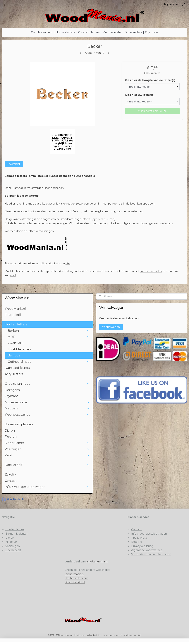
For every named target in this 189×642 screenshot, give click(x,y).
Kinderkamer (47, 443)
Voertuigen (47, 449)
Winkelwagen (111, 327)
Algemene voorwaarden (146, 550)
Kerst (47, 455)
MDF (49, 337)
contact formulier (151, 271)
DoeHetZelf (47, 465)
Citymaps (11, 396)
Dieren (10, 430)
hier (68, 263)
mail (13, 275)
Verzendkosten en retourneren (151, 554)
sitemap (80, 635)
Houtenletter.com (76, 578)
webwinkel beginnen (101, 635)
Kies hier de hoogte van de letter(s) (150, 80)
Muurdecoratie (112, 32)
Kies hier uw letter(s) (139, 95)
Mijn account (175, 4)
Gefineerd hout (49, 361)
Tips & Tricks (139, 537)
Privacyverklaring (142, 546)
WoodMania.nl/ (12, 499)
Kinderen (11, 541)
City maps (151, 32)
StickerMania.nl (97, 561)
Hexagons (12, 390)
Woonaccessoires (47, 414)
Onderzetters (133, 32)
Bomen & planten (16, 533)
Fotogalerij (13, 315)
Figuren (11, 436)
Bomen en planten (19, 424)
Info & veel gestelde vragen (47, 487)
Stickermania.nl (74, 574)
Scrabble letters (19, 349)
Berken (49, 330)
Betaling (136, 541)
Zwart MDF (16, 343)
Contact (11, 481)
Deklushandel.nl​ (75, 582)
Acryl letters (14, 374)
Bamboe (14, 355)
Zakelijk (10, 474)
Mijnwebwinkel (133, 635)
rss (87, 635)
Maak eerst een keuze (152, 111)
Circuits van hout (42, 32)
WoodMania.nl (15, 308)
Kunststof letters (88, 32)
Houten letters (65, 32)
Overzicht (14, 164)
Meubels (47, 408)
